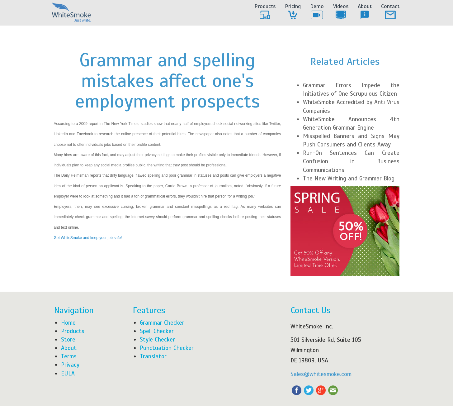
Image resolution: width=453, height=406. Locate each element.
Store (68, 339)
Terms (69, 356)
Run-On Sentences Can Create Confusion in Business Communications (351, 161)
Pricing (293, 12)
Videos (340, 12)
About (365, 12)
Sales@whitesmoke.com (321, 374)
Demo (317, 12)
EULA (68, 373)
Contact (390, 12)
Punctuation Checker (167, 347)
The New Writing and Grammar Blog (348, 178)
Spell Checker (157, 331)
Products (265, 12)
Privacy (70, 364)
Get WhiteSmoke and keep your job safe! (88, 238)
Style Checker (157, 339)
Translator (153, 356)
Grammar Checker (162, 322)
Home (68, 322)
